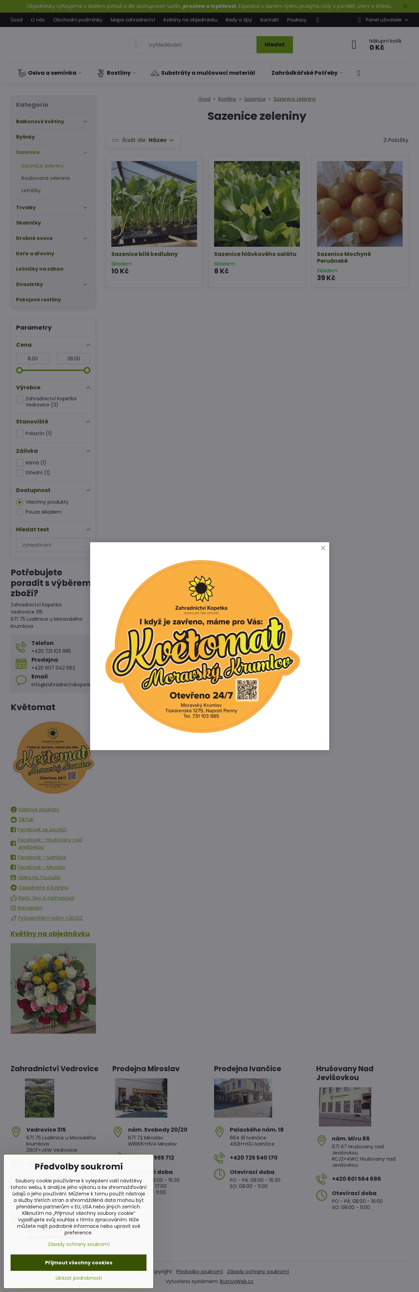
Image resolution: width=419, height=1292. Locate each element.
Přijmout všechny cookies (78, 1262)
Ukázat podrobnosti (79, 1278)
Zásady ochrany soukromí (79, 1244)
